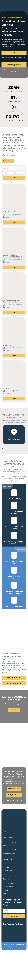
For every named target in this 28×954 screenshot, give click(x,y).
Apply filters (14, 178)
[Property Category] (14, 168)
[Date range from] (8, 173)
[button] (3, 448)
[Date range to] (19, 173)
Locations (5, 893)
